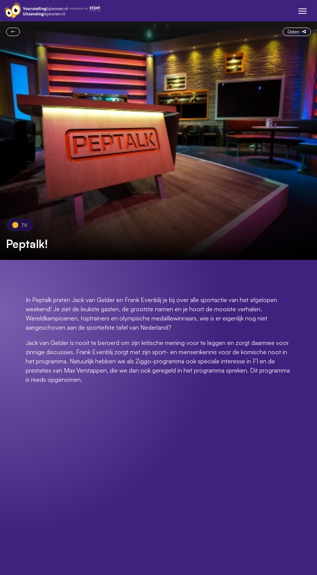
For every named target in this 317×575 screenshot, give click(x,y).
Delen (297, 31)
